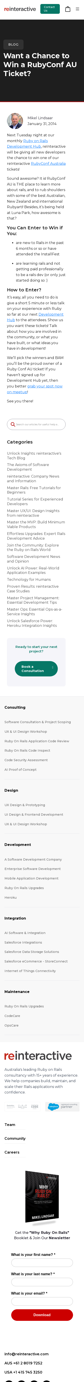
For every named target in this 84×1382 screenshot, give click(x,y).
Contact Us (49, 8)
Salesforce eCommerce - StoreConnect (36, 915)
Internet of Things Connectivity (30, 924)
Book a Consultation (41, 623)
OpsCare (11, 979)
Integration (15, 872)
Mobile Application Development (31, 832)
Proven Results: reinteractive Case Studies (37, 549)
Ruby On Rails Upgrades (24, 841)
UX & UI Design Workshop (25, 685)
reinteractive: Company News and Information (37, 439)
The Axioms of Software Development (41, 430)
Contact (15, 1356)
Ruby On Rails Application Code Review (36, 694)
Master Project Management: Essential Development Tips (41, 561)
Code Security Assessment (26, 714)
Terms (39, 1364)
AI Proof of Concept (20, 723)
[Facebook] (21, 1338)
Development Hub (33, 297)
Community (15, 1092)
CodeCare (12, 969)
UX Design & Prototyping (24, 759)
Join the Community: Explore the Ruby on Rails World (42, 508)
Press (48, 1356)
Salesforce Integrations (23, 896)
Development (17, 798)
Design (11, 744)
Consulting (15, 661)
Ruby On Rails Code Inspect (27, 704)
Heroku (10, 851)
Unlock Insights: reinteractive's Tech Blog (39, 421)
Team (9, 1078)
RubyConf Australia (55, 158)
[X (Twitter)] (34, 1338)
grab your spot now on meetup (47, 358)
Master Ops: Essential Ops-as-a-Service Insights (41, 573)
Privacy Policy (20, 1364)
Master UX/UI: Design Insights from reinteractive (38, 474)
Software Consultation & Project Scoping (37, 676)
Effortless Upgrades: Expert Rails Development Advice (36, 497)
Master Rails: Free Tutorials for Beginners (34, 451)
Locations (32, 1356)
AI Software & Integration (24, 886)
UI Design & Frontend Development (33, 768)
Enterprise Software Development (32, 822)
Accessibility (65, 1356)
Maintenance (17, 945)
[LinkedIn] (8, 1338)
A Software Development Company (33, 813)
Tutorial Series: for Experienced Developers (35, 462)
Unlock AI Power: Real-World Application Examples (33, 531)
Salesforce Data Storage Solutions (31, 905)
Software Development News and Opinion (37, 520)
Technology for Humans (29, 541)
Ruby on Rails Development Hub (36, 141)
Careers (11, 1106)
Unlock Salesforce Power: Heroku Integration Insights (37, 584)
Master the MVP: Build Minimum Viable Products (42, 485)
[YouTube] (46, 1338)
